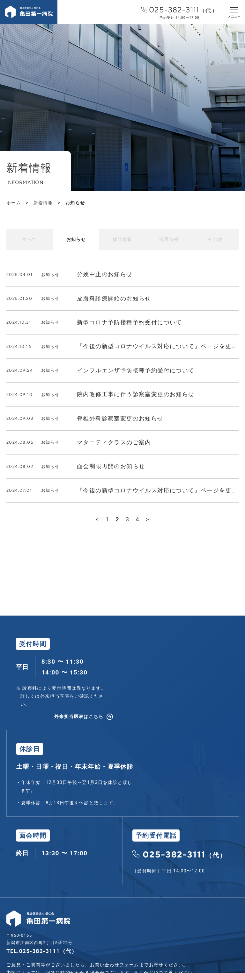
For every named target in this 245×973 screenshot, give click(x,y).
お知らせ (76, 239)
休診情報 (122, 239)
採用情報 (169, 239)
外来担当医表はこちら (78, 716)
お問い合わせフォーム (114, 964)
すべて (29, 239)
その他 (215, 239)
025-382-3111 (179, 12)
